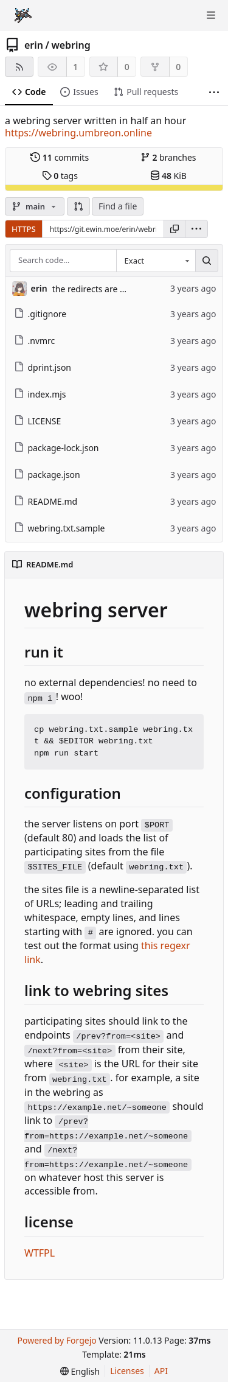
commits (59, 157)
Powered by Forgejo (56, 1340)
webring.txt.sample (59, 528)
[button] (78, 206)
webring (70, 45)
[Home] (23, 15)
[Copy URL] (174, 229)
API (161, 1371)
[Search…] (206, 260)
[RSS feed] (19, 67)
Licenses (127, 1371)
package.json (47, 474)
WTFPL (39, 1253)
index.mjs (40, 394)
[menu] (196, 229)
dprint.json (43, 367)
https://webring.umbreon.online (78, 132)
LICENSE (37, 421)
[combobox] (155, 260)
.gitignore (40, 314)
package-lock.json (56, 448)
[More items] (214, 92)
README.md (46, 501)
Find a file (117, 206)
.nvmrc (34, 340)
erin (33, 45)
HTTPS (24, 228)
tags (60, 175)
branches (168, 157)
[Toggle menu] (211, 15)
